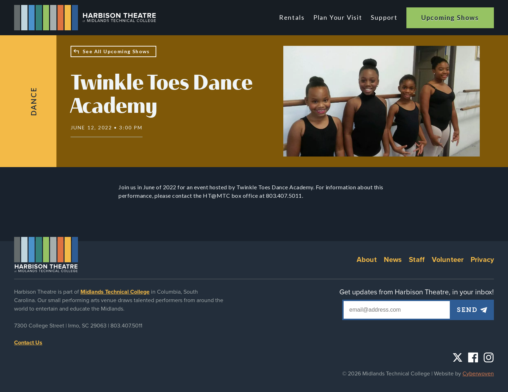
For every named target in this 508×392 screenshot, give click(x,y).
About (367, 260)
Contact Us (28, 342)
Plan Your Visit (338, 17)
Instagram (488, 357)
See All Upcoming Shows (116, 51)
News (393, 260)
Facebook (473, 357)
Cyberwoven (478, 373)
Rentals (293, 17)
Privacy (482, 260)
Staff (417, 260)
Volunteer (448, 260)
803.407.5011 (126, 325)
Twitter (457, 357)
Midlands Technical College (115, 291)
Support (384, 17)
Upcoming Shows (450, 18)
